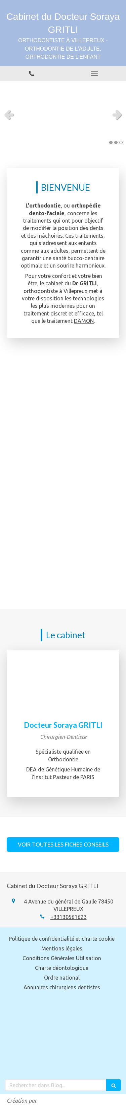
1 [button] (111, 142)
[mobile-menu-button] (94, 73)
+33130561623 (68, 917)
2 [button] (116, 142)
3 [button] (121, 142)
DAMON (84, 321)
